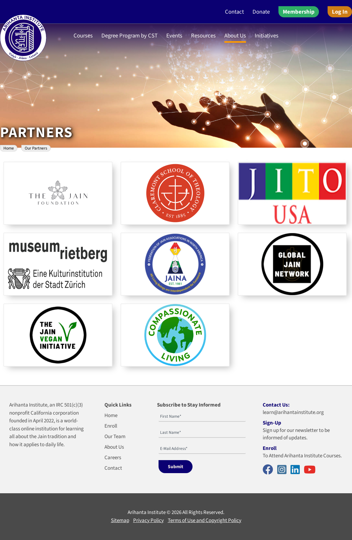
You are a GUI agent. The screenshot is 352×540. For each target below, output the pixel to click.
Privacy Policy (148, 520)
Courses (83, 36)
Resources (203, 36)
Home (8, 148)
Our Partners (36, 148)
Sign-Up (272, 423)
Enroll (110, 426)
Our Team (114, 436)
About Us (235, 36)
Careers (112, 457)
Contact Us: (276, 405)
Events (174, 36)
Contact (234, 12)
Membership (299, 12)
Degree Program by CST (129, 36)
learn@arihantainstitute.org (293, 412)
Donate (261, 12)
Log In (340, 12)
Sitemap (120, 520)
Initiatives (266, 36)
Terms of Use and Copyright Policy (204, 520)
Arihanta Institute (147, 512)
